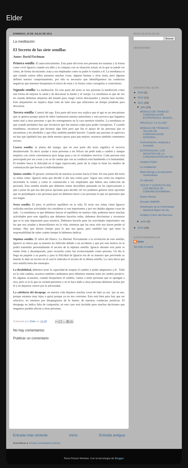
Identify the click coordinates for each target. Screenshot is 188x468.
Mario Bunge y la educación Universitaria (156, 174)
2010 (141, 227)
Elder (14, 18)
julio (143, 107)
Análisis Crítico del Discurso (156, 215)
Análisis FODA (148, 162)
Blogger (119, 458)
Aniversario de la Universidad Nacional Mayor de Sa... (157, 208)
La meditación (148, 167)
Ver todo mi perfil (143, 246)
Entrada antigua (112, 435)
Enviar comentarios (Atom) (45, 443)
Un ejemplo (146, 180)
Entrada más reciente (30, 435)
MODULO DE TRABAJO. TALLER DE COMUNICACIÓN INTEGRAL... (154, 133)
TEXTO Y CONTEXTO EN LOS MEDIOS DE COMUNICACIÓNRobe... (156, 188)
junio (144, 221)
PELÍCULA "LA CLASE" (154, 122)
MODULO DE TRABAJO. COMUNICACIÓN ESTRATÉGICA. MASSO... (157, 114)
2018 (141, 92)
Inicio (73, 435)
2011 (141, 102)
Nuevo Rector (148, 196)
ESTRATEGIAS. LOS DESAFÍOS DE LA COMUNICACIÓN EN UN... (157, 153)
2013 (141, 97)
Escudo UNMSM (149, 201)
